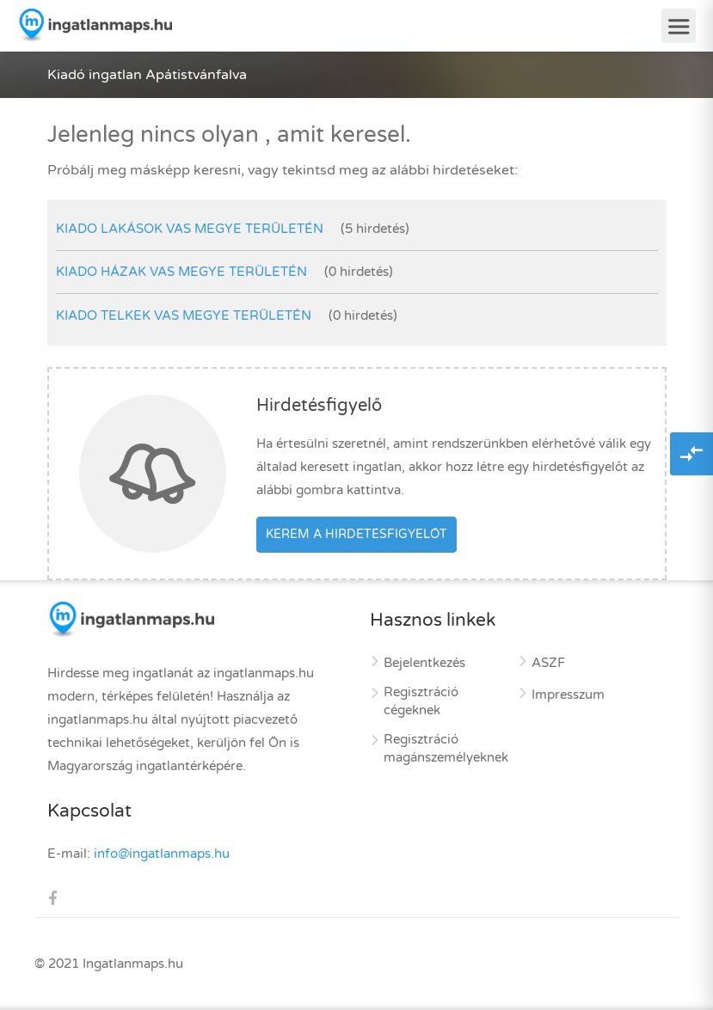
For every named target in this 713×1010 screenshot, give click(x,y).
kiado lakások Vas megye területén (189, 228)
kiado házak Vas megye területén (181, 271)
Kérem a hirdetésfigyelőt (356, 534)
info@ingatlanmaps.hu (162, 853)
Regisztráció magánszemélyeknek (446, 748)
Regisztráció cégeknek (421, 701)
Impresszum (568, 694)
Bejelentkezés (424, 662)
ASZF (548, 662)
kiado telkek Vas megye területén (183, 315)
